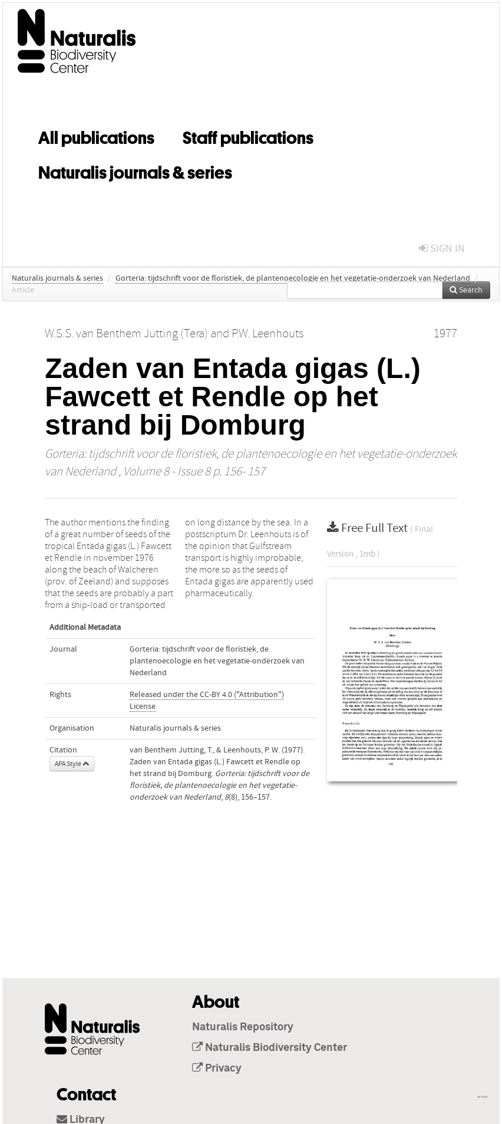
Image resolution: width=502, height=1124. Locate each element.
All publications (96, 135)
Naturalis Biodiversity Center (269, 1048)
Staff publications (248, 135)
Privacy (217, 1068)
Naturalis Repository (242, 1027)
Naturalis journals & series (135, 170)
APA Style (72, 764)
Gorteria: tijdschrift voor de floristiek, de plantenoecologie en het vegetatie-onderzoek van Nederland (292, 278)
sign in (442, 248)
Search (466, 290)
